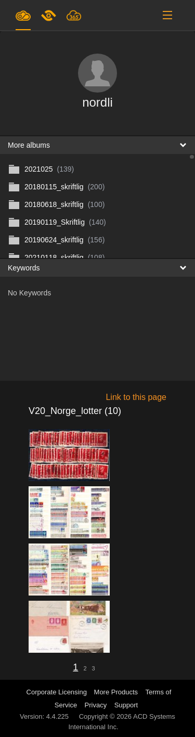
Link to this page (136, 397)
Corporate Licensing (58, 692)
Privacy (96, 705)
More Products (116, 692)
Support (126, 705)
